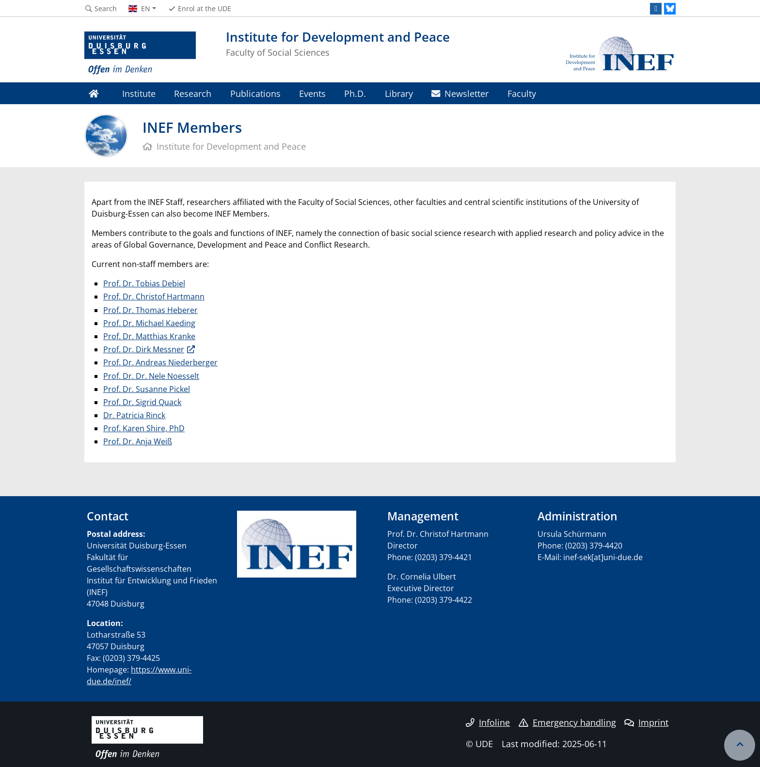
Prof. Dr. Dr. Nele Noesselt (151, 376)
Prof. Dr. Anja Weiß (137, 441)
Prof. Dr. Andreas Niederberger (160, 362)
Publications (255, 93)
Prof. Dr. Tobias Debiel (144, 283)
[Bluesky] (670, 9)
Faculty (521, 93)
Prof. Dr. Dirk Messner (143, 349)
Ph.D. (355, 93)
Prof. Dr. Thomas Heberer (150, 310)
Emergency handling (567, 722)
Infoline (488, 722)
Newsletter (460, 93)
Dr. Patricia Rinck (134, 415)
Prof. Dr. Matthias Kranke (149, 336)
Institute (139, 93)
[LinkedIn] (656, 9)
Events (312, 93)
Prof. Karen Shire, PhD (144, 428)
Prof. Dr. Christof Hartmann (154, 296)
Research (192, 93)
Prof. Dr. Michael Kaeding (149, 323)
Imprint (646, 722)
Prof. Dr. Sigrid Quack (142, 402)
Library (399, 93)
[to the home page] (140, 53)
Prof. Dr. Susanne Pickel (146, 389)
